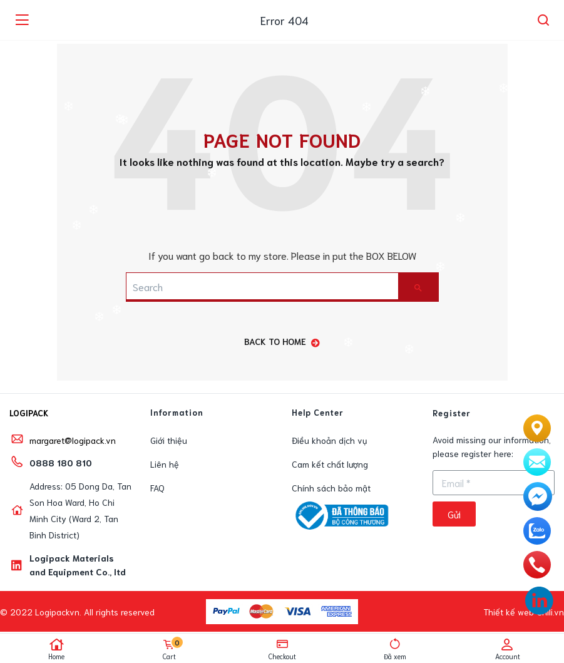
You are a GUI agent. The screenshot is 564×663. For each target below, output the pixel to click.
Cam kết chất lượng (330, 464)
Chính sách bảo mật (331, 487)
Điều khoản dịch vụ (329, 440)
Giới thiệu (168, 440)
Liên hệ (164, 464)
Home (56, 649)
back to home (282, 341)
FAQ (157, 487)
